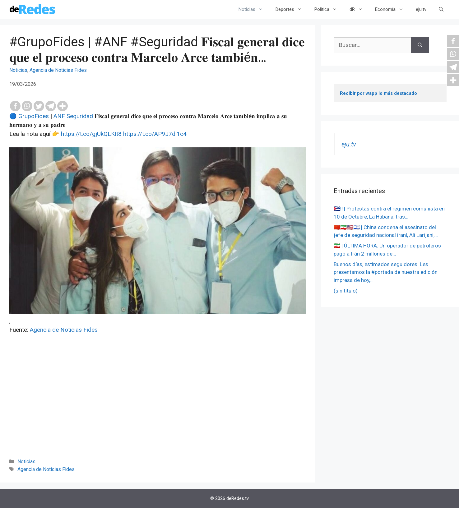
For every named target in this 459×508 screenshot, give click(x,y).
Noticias (254, 9)
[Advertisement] (157, 404)
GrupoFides (33, 116)
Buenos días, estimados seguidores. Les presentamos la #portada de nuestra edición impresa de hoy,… (386, 272)
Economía (392, 9)
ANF (59, 116)
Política (328, 9)
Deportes (292, 9)
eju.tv (421, 9)
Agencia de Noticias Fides (58, 70)
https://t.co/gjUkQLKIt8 (91, 133)
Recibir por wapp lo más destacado (378, 93)
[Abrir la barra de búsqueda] (441, 9)
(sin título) (346, 291)
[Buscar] (420, 45)
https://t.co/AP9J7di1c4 (155, 133)
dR (359, 9)
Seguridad (80, 116)
